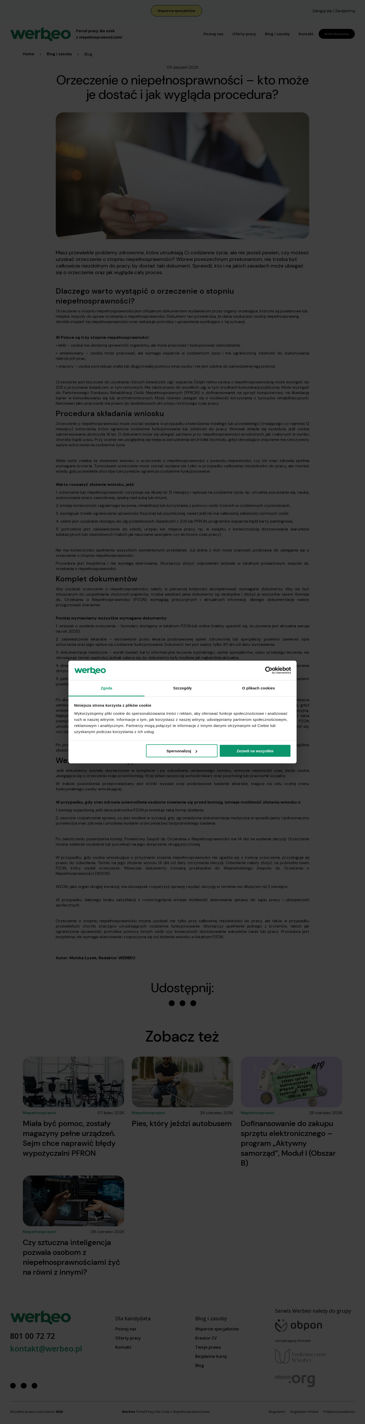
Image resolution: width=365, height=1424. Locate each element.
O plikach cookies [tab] (258, 688)
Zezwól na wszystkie (254, 751)
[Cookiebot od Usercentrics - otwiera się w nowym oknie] (269, 670)
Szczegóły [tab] (182, 688)
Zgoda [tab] (106, 688)
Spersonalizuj (182, 751)
